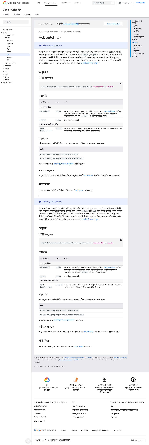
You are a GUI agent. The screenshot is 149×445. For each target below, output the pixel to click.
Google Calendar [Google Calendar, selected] (51, 3)
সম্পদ (77, 3)
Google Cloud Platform (100, 430)
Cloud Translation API (71, 24)
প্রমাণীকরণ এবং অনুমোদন (64, 164)
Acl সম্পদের (88, 175)
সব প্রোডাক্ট (117, 430)
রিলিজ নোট (38, 414)
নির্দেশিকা (17, 15)
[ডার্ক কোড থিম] (121, 83)
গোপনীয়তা (45, 440)
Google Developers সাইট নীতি (69, 360)
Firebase (84, 430)
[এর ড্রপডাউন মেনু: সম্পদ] (81, 3)
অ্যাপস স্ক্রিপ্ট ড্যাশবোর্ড (80, 410)
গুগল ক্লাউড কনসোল (79, 414)
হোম (40, 32)
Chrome (74, 430)
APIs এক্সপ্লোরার (77, 417)
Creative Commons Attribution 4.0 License (78, 357)
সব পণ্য (64, 3)
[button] (15, 32)
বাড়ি (38, 3)
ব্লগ (112, 406)
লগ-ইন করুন (140, 3)
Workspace (18, 2)
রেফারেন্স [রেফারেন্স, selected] (27, 15)
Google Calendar (12, 9)
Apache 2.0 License (120, 357)
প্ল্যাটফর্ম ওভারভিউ (40, 406)
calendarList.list (109, 111)
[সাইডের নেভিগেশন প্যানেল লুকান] (28, 440)
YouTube (114, 417)
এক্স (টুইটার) (115, 414)
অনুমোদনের (51, 45)
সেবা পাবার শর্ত (39, 421)
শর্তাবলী (37, 440)
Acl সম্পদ (79, 190)
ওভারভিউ (6, 15)
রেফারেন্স (78, 32)
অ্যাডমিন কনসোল (78, 406)
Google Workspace (51, 32)
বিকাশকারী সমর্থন (40, 417)
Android (63, 430)
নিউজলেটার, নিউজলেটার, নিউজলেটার (124, 410)
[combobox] (103, 3)
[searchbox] (16, 22)
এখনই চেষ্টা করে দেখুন (89, 63)
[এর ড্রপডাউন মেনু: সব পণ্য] (70, 3)
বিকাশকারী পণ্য (39, 410)
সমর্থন (36, 15)
